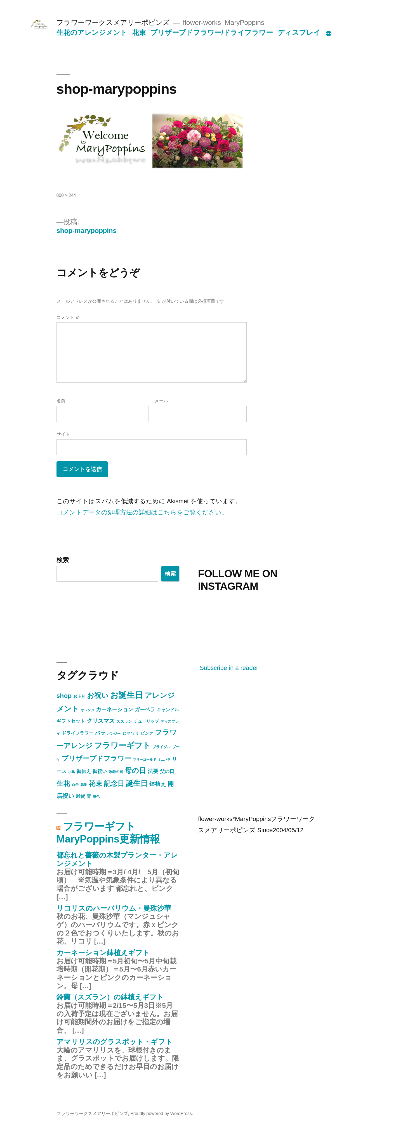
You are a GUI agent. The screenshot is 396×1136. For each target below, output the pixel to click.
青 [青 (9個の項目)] (89, 796)
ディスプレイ (299, 32)
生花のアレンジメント (91, 32)
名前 (60, 400)
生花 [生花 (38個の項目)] (63, 783)
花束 (139, 32)
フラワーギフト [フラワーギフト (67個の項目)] (122, 745)
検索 (62, 560)
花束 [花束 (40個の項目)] (95, 783)
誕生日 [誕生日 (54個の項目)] (137, 783)
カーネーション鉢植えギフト (103, 952)
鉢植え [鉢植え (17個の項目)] (157, 784)
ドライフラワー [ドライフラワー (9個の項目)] (77, 733)
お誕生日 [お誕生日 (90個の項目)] (126, 695)
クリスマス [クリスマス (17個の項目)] (101, 721)
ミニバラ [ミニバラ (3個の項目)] (164, 759)
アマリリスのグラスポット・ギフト (114, 1042)
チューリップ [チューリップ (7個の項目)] (146, 721)
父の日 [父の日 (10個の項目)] (167, 771)
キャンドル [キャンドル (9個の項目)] (168, 709)
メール (161, 400)
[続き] (328, 33)
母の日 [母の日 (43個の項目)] (135, 770)
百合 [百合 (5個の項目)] (75, 784)
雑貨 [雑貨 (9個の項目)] (80, 796)
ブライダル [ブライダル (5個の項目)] (161, 747)
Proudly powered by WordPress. (161, 1113)
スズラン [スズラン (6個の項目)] (124, 721)
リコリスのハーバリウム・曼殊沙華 (113, 908)
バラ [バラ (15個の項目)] (100, 733)
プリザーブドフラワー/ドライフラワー (211, 32)
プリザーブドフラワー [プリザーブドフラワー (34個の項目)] (96, 758)
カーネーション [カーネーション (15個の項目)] (114, 709)
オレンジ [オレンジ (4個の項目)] (87, 710)
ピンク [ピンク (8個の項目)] (147, 733)
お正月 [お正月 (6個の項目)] (79, 696)
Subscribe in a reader (229, 667)
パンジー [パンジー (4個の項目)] (114, 734)
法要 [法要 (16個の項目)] (153, 771)
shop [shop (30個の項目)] (64, 695)
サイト (63, 434)
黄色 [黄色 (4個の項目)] (96, 797)
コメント (68, 317)
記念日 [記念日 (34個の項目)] (114, 783)
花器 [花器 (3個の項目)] (84, 784)
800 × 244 (66, 195)
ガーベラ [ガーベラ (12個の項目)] (145, 709)
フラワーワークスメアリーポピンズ (113, 22)
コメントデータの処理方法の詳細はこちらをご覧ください (138, 512)
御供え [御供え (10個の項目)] (84, 771)
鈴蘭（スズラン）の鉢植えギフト (110, 997)
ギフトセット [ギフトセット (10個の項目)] (70, 721)
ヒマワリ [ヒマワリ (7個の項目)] (130, 733)
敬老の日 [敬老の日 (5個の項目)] (116, 772)
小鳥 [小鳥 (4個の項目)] (71, 772)
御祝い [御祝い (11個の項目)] (100, 771)
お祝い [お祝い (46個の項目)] (98, 695)
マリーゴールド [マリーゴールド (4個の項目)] (144, 760)
